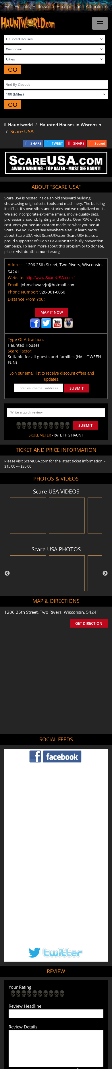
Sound (99, 143)
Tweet (38, 979)
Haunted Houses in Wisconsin (70, 124)
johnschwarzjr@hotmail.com (48, 284)
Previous (7, 573)
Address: (16, 264)
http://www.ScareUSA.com (50, 277)
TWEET (57, 143)
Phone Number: (23, 292)
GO (13, 69)
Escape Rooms (76, 1009)
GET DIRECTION (88, 623)
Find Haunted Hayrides (74, 992)
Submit (85, 425)
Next (105, 573)
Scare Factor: (20, 351)
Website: (16, 277)
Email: (14, 284)
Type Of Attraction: (26, 339)
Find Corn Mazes (74, 1001)
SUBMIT (76, 388)
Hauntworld (18, 124)
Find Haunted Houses (33, 992)
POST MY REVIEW (29, 955)
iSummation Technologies (63, 1059)
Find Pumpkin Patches (38, 1001)
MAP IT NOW (51, 312)
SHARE (36, 143)
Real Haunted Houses (42, 1009)
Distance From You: (26, 299)
